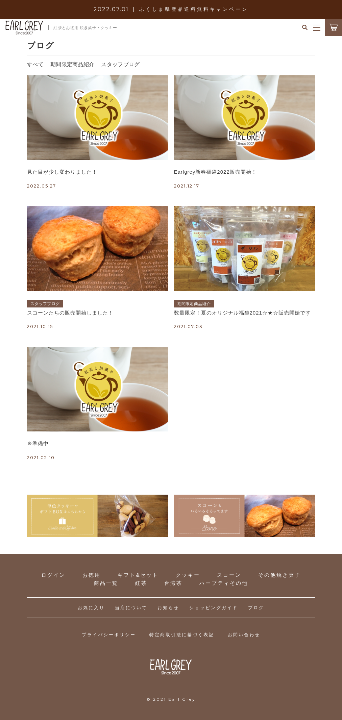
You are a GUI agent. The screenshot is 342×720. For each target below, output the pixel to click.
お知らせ (168, 607)
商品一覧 (106, 583)
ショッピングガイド (213, 607)
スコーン (229, 575)
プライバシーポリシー (109, 634)
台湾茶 (173, 583)
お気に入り (91, 607)
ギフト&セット (138, 575)
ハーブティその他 (223, 583)
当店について (131, 607)
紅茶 (141, 583)
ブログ (256, 607)
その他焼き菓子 (279, 575)
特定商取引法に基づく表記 (181, 634)
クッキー (188, 575)
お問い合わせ (244, 634)
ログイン (53, 575)
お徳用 (91, 575)
